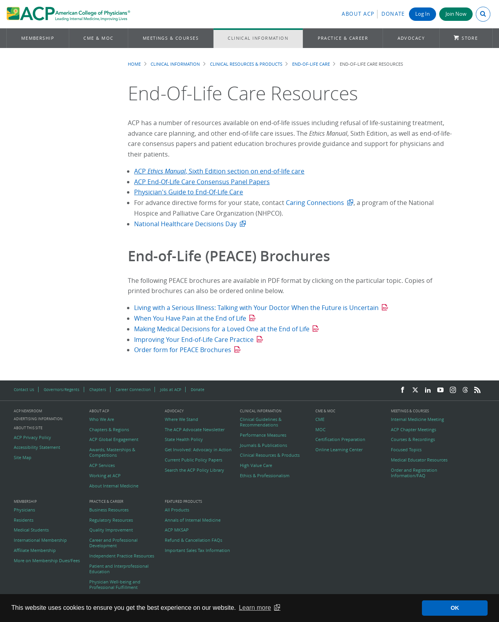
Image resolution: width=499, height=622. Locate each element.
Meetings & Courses (171, 38)
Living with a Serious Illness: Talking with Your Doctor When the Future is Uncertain (256, 307)
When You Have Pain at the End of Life (190, 318)
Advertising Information (38, 419)
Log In (422, 14)
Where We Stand (181, 419)
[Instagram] (453, 390)
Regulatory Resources (111, 520)
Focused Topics (406, 449)
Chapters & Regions (109, 429)
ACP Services (102, 465)
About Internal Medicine (113, 486)
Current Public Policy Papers (193, 460)
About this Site (28, 428)
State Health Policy (184, 439)
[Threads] (465, 390)
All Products (177, 510)
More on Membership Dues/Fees (47, 560)
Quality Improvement (111, 530)
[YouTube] (440, 390)
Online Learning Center (339, 449)
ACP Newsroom (28, 411)
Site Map (22, 457)
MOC (320, 429)
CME (319, 419)
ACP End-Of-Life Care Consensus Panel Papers (202, 181)
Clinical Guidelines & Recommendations (261, 422)
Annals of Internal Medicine (193, 520)
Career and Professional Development (113, 542)
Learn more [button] (255, 607)
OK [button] (455, 608)
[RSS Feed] (477, 390)
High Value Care (256, 465)
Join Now (456, 14)
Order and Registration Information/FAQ (414, 472)
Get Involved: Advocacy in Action (198, 449)
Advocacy (411, 38)
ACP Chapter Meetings (413, 429)
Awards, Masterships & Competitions (112, 452)
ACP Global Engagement (113, 439)
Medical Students (31, 530)
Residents (23, 520)
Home (134, 64)
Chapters (97, 389)
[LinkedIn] (428, 390)
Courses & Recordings (413, 439)
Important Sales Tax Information (197, 550)
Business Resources (109, 510)
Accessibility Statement (37, 447)
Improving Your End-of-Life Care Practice (194, 339)
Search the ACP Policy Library (194, 470)
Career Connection (133, 389)
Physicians (24, 510)
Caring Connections (315, 202)
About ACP (358, 14)
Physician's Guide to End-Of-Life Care (188, 192)
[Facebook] (403, 390)
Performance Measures (263, 435)
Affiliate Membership (35, 550)
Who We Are (101, 419)
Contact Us (24, 389)
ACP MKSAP (177, 530)
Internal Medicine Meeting (417, 419)
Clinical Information (258, 38)
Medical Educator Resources (419, 460)
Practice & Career (343, 38)
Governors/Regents (61, 389)
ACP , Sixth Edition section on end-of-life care (219, 171)
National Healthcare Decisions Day (185, 224)
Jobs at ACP (170, 389)
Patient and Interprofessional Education (119, 568)
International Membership (40, 540)
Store (470, 38)
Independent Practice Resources (121, 556)
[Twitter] (415, 390)
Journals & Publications (263, 445)
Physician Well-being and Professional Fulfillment (114, 584)
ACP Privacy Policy (32, 437)
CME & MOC (98, 38)
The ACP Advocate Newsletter (195, 429)
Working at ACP (105, 475)
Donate (393, 14)
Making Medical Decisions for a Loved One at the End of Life (221, 329)
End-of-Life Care (311, 64)
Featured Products (183, 502)
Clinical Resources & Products (246, 64)
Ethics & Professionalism (264, 475)
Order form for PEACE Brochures (182, 349)
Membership (38, 38)
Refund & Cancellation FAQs (193, 540)
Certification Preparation (340, 439)
